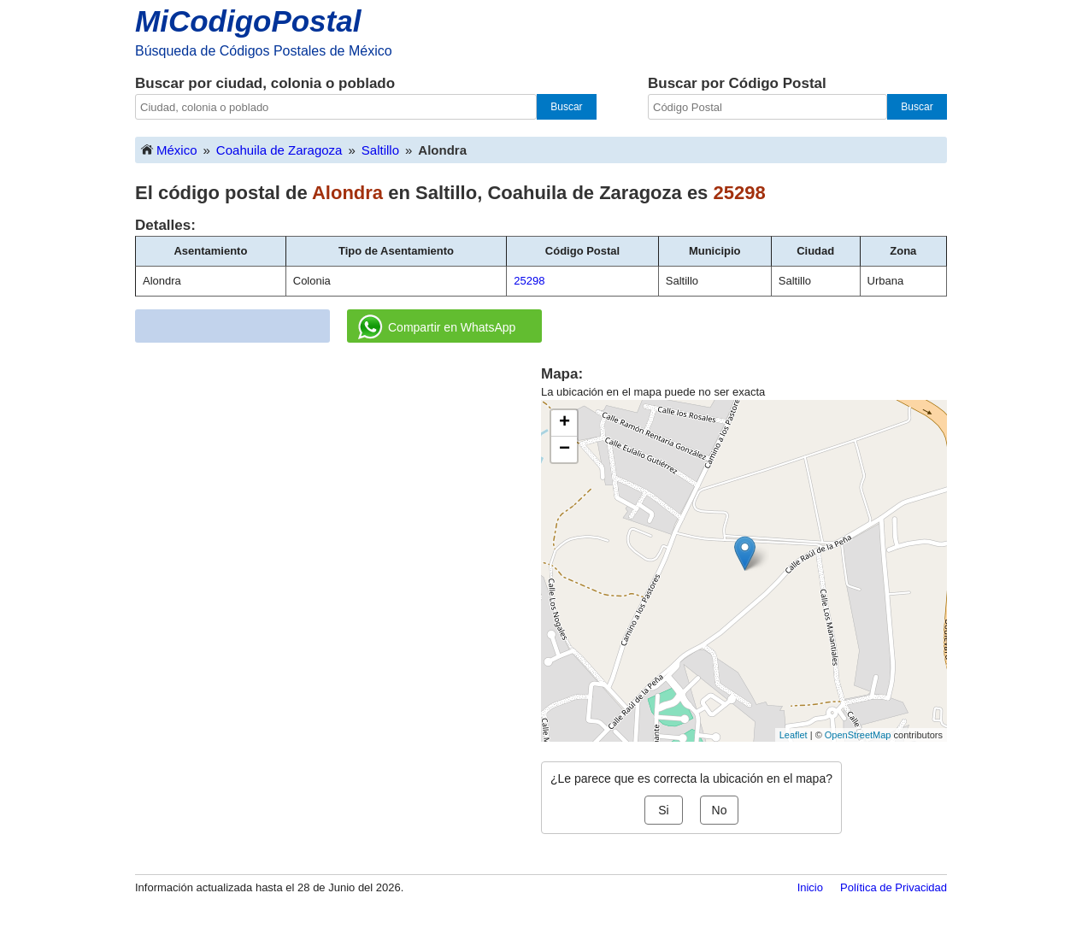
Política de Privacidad (893, 887)
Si (663, 810)
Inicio (810, 887)
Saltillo (380, 150)
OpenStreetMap (858, 735)
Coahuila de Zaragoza (279, 150)
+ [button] (564, 423)
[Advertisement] (338, 483)
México (168, 149)
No (719, 810)
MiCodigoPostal (248, 21)
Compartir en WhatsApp (436, 327)
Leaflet (793, 735)
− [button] (564, 449)
